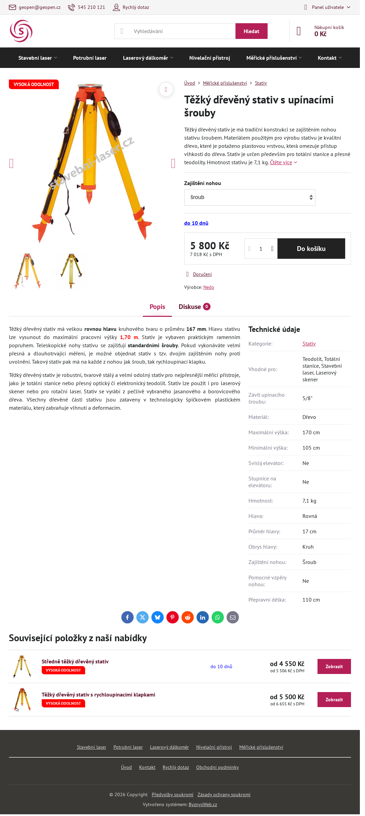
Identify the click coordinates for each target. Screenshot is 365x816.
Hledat (251, 31)
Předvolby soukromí (172, 794)
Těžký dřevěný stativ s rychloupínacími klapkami (98, 694)
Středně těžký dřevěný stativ (75, 661)
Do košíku (311, 248)
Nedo (208, 287)
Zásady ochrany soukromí (224, 794)
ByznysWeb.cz (203, 804)
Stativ (309, 343)
